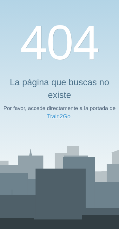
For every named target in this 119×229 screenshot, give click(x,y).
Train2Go (58, 116)
